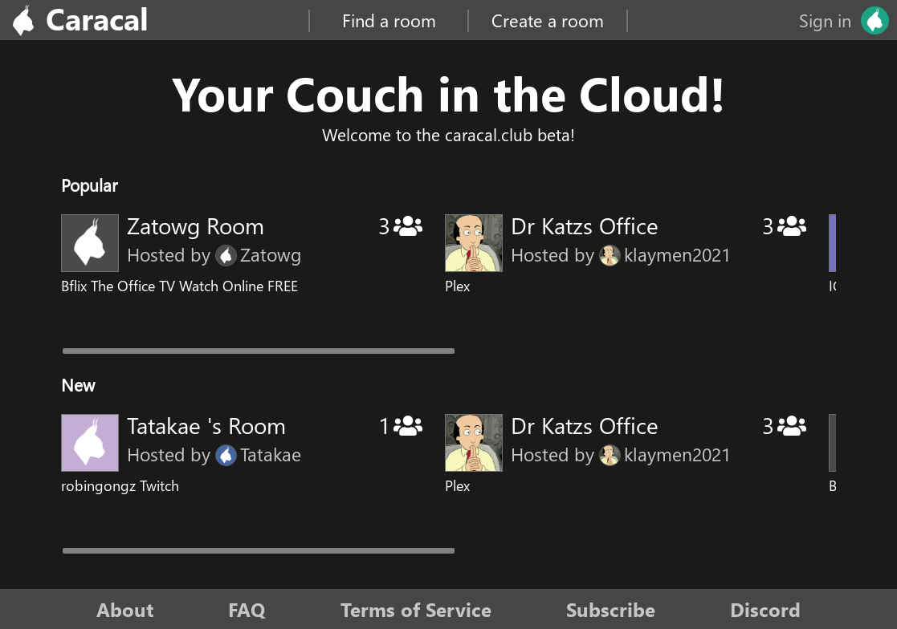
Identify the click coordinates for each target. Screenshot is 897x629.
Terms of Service (415, 609)
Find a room (389, 20)
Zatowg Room (195, 225)
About (124, 609)
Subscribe (610, 609)
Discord (765, 609)
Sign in (825, 20)
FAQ (246, 609)
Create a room (547, 20)
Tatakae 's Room (206, 425)
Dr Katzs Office (584, 225)
